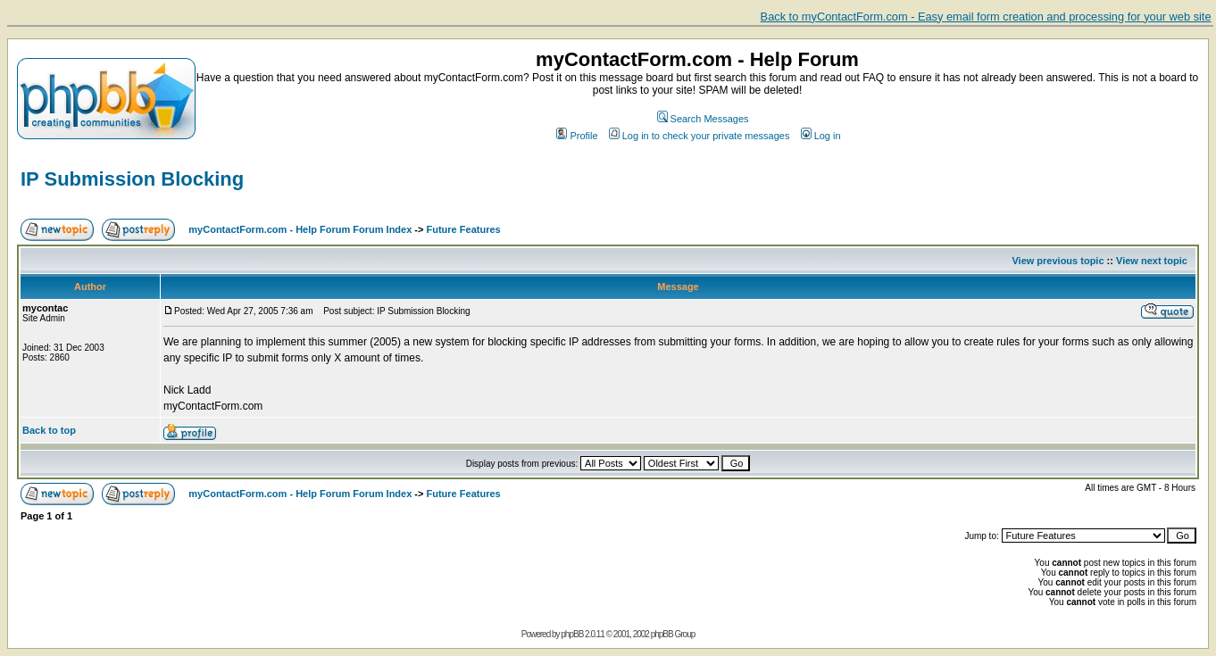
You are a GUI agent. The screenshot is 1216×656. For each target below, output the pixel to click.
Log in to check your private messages (699, 135)
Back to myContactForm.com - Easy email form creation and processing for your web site (986, 16)
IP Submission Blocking (132, 179)
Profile (576, 135)
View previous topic (1058, 260)
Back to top (49, 430)
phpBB (572, 634)
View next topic (1151, 260)
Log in (821, 135)
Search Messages (703, 118)
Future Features (464, 229)
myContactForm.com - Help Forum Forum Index (300, 229)
